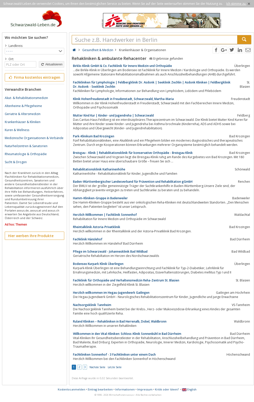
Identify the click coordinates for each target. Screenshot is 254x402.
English (189, 389)
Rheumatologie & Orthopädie (26, 154)
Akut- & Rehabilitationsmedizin (26, 98)
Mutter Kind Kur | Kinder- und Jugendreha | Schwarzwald (113, 115)
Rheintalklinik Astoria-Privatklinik (96, 227)
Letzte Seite (115, 367)
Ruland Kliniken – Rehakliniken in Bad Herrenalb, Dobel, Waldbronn (119, 321)
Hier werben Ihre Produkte (31, 235)
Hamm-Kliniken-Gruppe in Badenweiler (100, 198)
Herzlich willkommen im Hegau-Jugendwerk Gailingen (111, 292)
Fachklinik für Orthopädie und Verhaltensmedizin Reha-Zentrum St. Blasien (126, 280)
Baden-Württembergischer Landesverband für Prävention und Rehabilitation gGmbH (132, 181)
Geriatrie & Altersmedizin (22, 114)
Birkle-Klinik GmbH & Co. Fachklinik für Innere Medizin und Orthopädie (122, 66)
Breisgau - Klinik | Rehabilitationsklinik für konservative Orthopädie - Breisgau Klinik (133, 153)
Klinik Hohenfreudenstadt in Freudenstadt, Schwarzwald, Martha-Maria (123, 99)
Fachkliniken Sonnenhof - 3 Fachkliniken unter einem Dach (114, 354)
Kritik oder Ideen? (167, 389)
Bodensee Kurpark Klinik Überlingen (98, 264)
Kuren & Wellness (17, 130)
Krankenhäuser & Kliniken (22, 122)
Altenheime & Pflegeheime (23, 106)
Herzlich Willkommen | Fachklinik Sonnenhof (105, 215)
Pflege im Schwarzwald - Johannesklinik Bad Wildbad (110, 251)
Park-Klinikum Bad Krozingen (93, 136)
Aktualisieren (51, 64)
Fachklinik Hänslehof (87, 239)
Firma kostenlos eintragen (34, 77)
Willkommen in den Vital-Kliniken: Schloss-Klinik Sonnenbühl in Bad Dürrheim (127, 334)
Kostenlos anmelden (71, 389)
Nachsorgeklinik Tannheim (92, 305)
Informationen (125, 389)
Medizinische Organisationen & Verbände (34, 138)
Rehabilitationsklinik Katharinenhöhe (99, 169)
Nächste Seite (97, 367)
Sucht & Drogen (16, 162)
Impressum (144, 389)
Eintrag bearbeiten (100, 389)
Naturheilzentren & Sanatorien (26, 146)
